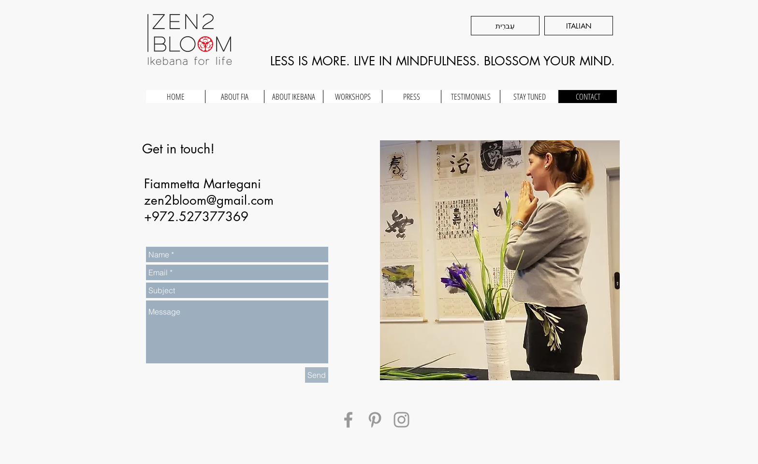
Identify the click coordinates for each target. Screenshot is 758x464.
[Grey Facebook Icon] (348, 419)
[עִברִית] (505, 25)
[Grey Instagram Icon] (401, 419)
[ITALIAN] (578, 25)
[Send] (316, 375)
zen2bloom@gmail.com (209, 200)
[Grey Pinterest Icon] (374, 419)
